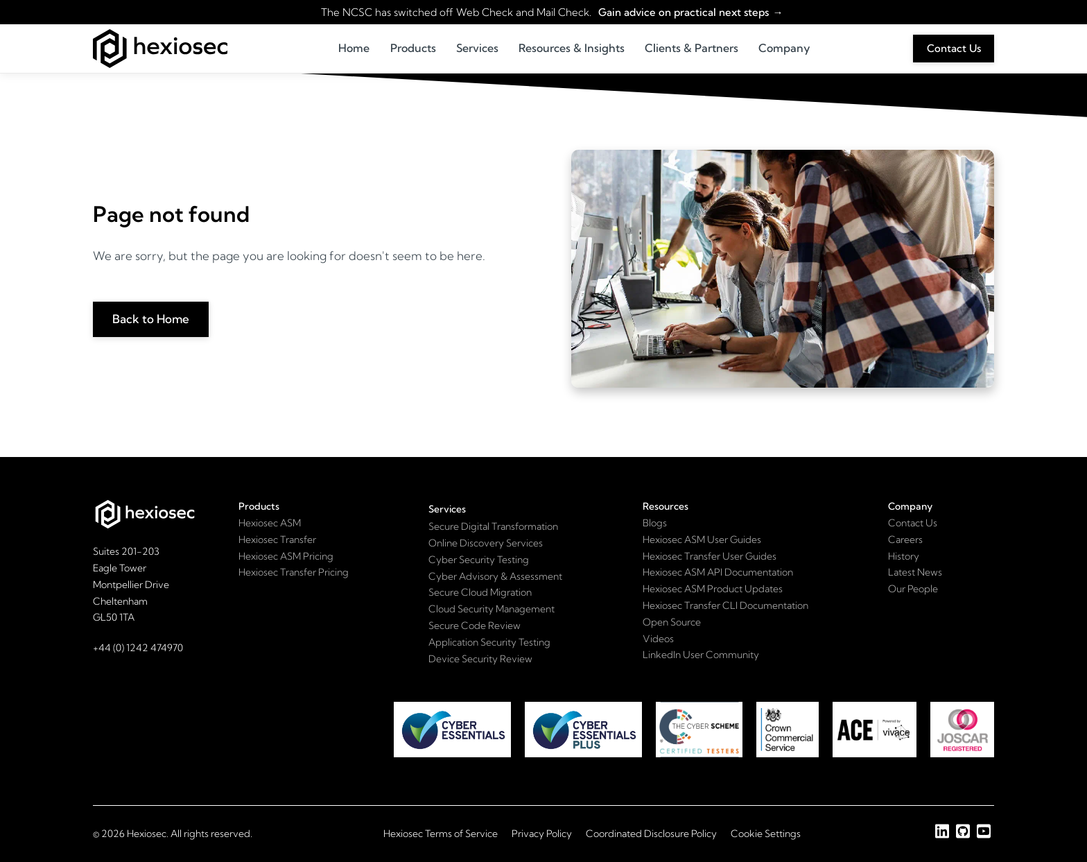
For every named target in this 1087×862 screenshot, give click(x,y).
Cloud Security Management (491, 609)
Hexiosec (146, 833)
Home (353, 48)
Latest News (915, 572)
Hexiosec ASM (269, 523)
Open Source (672, 622)
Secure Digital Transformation (493, 526)
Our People (913, 589)
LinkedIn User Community (701, 654)
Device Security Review (480, 659)
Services (477, 48)
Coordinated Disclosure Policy (651, 833)
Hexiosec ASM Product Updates (713, 589)
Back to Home (150, 318)
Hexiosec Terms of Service (440, 833)
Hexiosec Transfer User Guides (709, 556)
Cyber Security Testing (478, 559)
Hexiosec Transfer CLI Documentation (725, 605)
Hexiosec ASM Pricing (285, 556)
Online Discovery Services (485, 543)
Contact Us (954, 48)
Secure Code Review (474, 625)
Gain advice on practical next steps (682, 12)
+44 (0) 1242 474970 (138, 647)
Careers (905, 539)
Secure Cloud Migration (480, 592)
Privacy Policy (542, 833)
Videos (658, 638)
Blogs (655, 523)
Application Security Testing (489, 642)
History (903, 556)
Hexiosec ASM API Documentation (718, 572)
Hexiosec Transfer (277, 539)
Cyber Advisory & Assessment (495, 576)
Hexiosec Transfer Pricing (293, 572)
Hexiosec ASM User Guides (702, 539)
